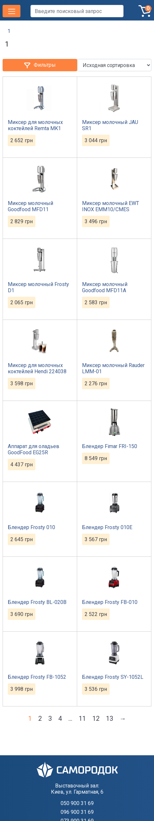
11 (82, 718)
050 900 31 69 (77, 803)
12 (96, 718)
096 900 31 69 (77, 812)
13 (109, 718)
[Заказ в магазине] (114, 65)
